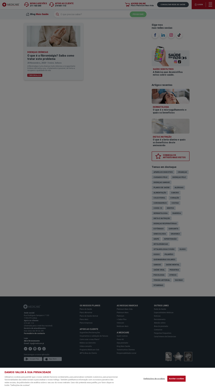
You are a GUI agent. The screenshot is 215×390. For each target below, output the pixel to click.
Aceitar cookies (176, 379)
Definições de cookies (154, 379)
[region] (107, 379)
